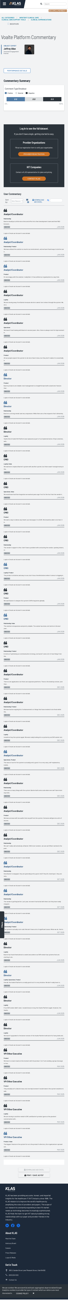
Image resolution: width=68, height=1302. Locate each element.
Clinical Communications (41, 20)
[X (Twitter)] (18, 1225)
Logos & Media (10, 1257)
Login (11, 11)
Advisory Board (10, 1243)
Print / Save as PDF (34, 1175)
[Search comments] (56, 200)
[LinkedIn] (7, 1225)
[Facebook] (12, 1225)
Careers (8, 1248)
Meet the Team (10, 1238)
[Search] (55, 3)
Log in (23, 128)
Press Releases (10, 1253)
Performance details (17, 71)
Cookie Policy (22, 1293)
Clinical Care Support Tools (14, 20)
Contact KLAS (34, 179)
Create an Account (15, 233)
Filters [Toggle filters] (2, 925)
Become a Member (57, 11)
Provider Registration (34, 154)
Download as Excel (38, 201)
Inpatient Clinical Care (29, 18)
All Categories (8, 18)
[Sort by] (17, 201)
